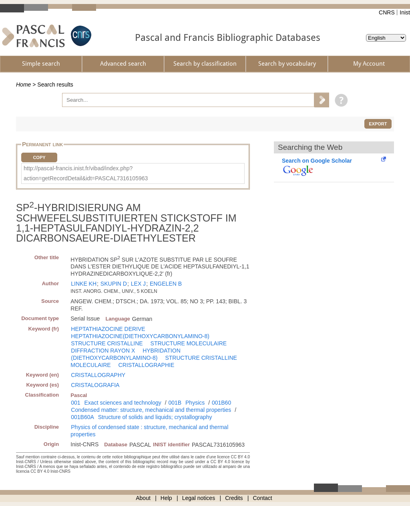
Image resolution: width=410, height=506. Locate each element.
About (143, 498)
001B (174, 402)
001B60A (82, 417)
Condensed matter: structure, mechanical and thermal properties (151, 410)
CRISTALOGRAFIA (95, 385)
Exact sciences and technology (122, 402)
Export (378, 123)
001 (75, 402)
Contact (262, 498)
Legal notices (198, 498)
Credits (234, 498)
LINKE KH (83, 283)
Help (166, 498)
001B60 (221, 402)
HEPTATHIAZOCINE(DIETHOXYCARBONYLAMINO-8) (140, 336)
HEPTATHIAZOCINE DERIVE (108, 329)
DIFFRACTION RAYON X (103, 350)
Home (23, 84)
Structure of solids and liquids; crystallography (155, 417)
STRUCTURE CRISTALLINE (107, 343)
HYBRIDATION (162, 350)
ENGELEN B (166, 283)
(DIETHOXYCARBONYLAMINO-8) (114, 358)
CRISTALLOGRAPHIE (147, 365)
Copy (39, 157)
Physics (195, 402)
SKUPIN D (113, 283)
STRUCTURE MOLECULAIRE (189, 343)
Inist (405, 12)
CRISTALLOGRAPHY (98, 375)
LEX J (138, 283)
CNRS (387, 12)
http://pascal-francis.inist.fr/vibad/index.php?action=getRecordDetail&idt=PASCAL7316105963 (86, 173)
